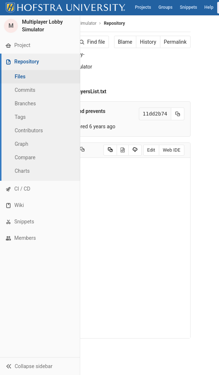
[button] (40, 366)
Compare (25, 157)
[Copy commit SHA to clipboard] (177, 114)
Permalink (175, 42)
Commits (25, 90)
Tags (20, 117)
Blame (125, 42)
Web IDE (171, 150)
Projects (143, 7)
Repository (114, 23)
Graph (21, 144)
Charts (22, 171)
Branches (25, 103)
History (148, 42)
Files (20, 76)
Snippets (188, 7)
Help (209, 7)
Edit (151, 150)
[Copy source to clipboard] (110, 150)
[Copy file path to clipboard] (82, 150)
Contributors (29, 130)
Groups (166, 7)
